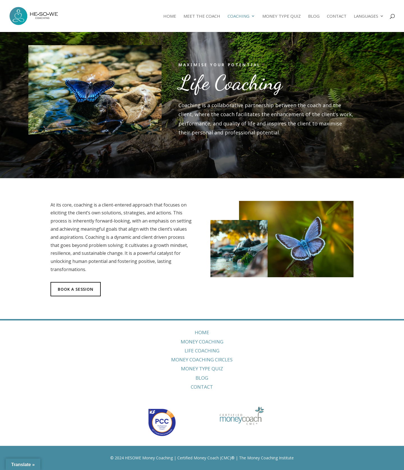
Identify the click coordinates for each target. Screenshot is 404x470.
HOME (202, 332)
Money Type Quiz (281, 16)
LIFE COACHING (202, 350)
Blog (314, 16)
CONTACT (202, 387)
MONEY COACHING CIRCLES (202, 359)
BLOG (202, 378)
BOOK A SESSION (75, 289)
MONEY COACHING (202, 341)
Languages (366, 16)
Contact (336, 16)
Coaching (238, 16)
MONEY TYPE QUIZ (202, 368)
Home (169, 16)
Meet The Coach (201, 16)
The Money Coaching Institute (266, 457)
